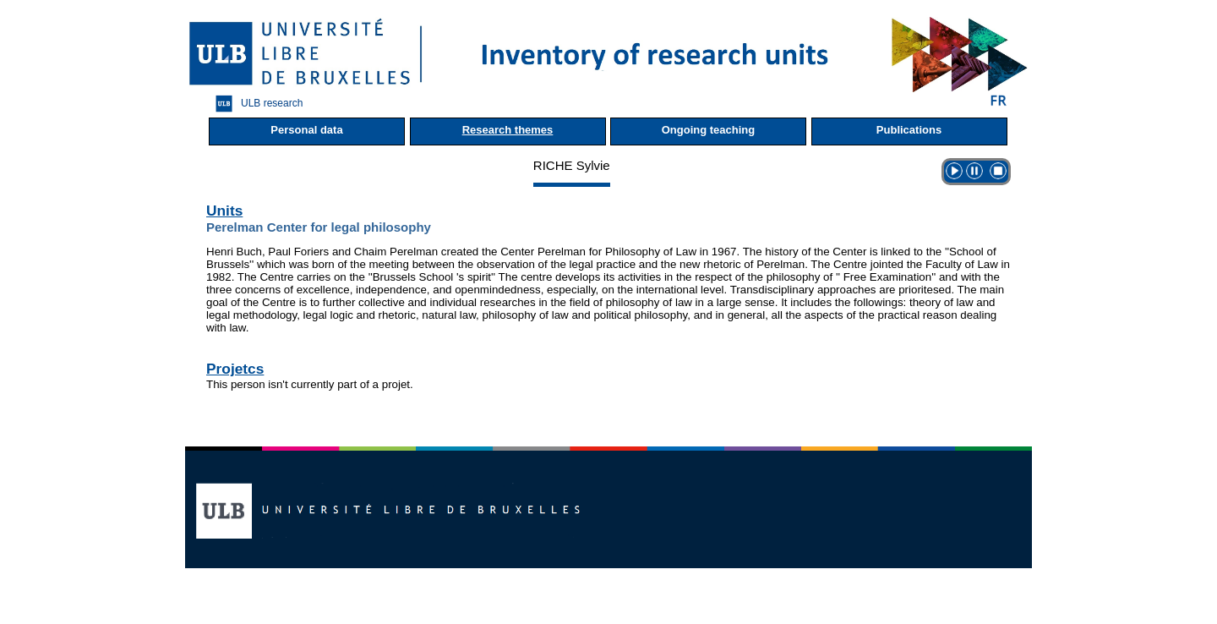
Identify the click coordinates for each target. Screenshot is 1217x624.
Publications (908, 129)
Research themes (508, 129)
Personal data (306, 129)
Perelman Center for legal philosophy (318, 227)
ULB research (255, 103)
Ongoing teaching (709, 129)
